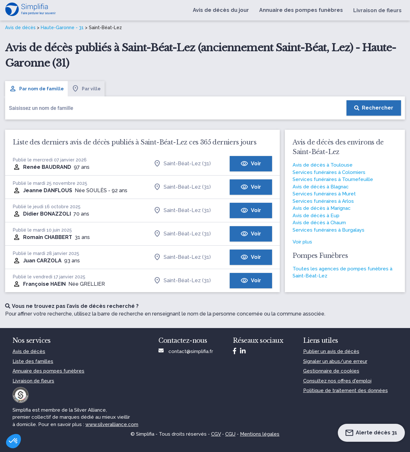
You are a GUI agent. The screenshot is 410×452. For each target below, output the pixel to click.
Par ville (86, 89)
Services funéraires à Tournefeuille (333, 179)
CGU (230, 434)
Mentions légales (259, 434)
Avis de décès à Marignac (322, 208)
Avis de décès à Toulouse (323, 165)
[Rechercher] (373, 108)
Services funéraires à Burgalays (328, 230)
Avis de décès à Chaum (319, 223)
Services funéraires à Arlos (323, 201)
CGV (216, 434)
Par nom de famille (36, 89)
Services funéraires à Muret (324, 194)
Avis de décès (20, 27)
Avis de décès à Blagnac (321, 187)
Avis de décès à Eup (316, 215)
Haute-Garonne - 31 (62, 27)
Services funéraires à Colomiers (329, 172)
